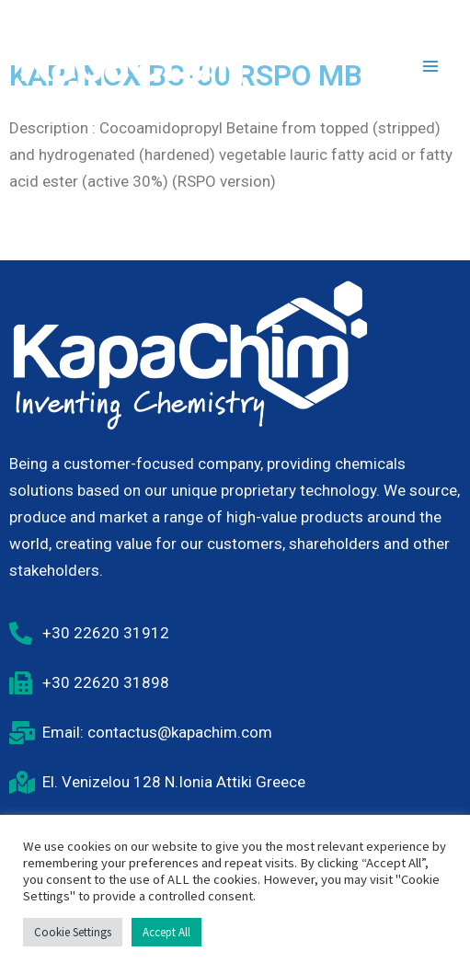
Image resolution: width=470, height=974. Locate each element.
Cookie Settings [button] (72, 932)
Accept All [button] (166, 932)
